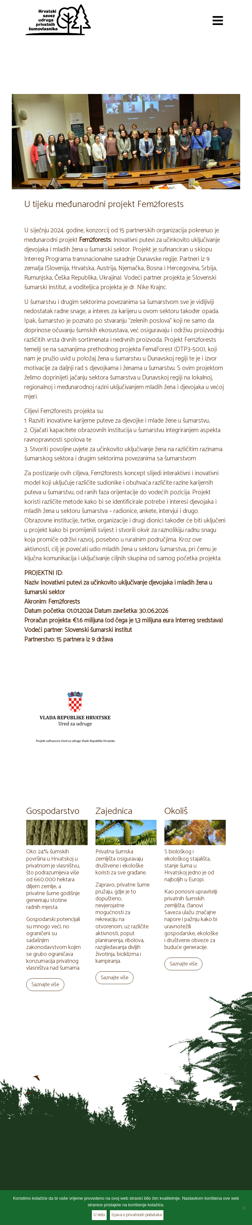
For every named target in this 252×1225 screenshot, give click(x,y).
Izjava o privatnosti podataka (137, 1215)
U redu (99, 1215)
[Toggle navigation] (217, 19)
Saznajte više (45, 984)
